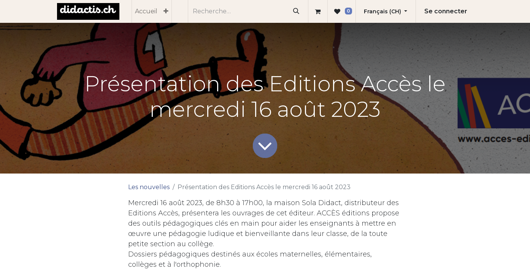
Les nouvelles (149, 187)
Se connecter (445, 11)
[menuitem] (146, 11)
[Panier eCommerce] (317, 11)
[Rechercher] (296, 11)
